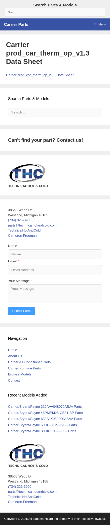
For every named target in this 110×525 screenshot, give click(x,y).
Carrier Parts (16, 24)
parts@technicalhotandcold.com (32, 225)
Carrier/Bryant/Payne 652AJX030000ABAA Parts (45, 419)
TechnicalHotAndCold (24, 230)
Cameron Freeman (22, 236)
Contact (14, 380)
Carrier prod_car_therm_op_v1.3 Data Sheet (39, 75)
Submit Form (21, 311)
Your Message (19, 281)
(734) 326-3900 (19, 220)
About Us (15, 356)
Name (12, 246)
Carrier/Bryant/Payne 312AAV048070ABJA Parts (45, 407)
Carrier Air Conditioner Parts (29, 362)
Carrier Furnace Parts (24, 368)
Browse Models (19, 374)
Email (12, 261)
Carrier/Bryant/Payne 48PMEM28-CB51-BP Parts (45, 413)
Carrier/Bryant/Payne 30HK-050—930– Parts (42, 431)
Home (12, 350)
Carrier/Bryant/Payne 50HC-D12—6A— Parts (42, 425)
